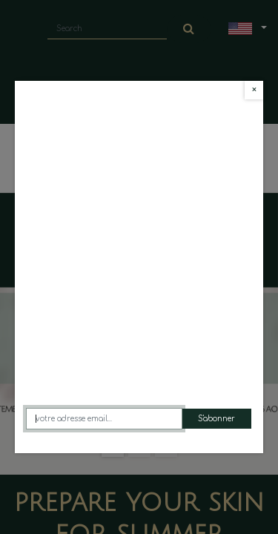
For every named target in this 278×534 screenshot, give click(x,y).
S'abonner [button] (216, 419)
